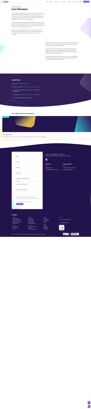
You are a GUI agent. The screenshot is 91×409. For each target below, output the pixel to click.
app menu (34, 33)
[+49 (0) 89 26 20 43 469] (59, 219)
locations (22, 26)
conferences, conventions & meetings (31, 86)
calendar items (31, 30)
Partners (25, 234)
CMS (68, 42)
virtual (32, 13)
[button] (47, 1)
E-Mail (17, 156)
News (33, 94)
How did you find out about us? (21, 184)
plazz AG (50, 167)
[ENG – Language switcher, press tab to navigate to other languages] (80, 1)
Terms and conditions (35, 234)
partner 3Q (67, 56)
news (42, 30)
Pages (30, 94)
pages (37, 30)
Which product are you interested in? (22, 178)
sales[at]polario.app (65, 222)
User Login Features (7, 134)
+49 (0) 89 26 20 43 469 (69, 167)
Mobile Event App (54, 169)
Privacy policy (43, 234)
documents (14, 26)
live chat (31, 90)
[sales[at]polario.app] (59, 222)
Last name (18, 167)
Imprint (29, 234)
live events (22, 19)
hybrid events (39, 13)
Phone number (18, 173)
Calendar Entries (24, 94)
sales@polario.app (68, 169)
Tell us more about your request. (22, 189)
